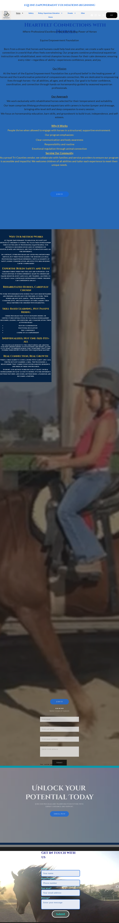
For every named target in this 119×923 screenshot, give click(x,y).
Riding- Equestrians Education (49, 13)
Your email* (46, 888)
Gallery (31, 13)
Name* (44, 868)
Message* (45, 898)
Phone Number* (48, 878)
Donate (70, 13)
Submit (60, 914)
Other (83, 13)
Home (18, 13)
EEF (111, 15)
